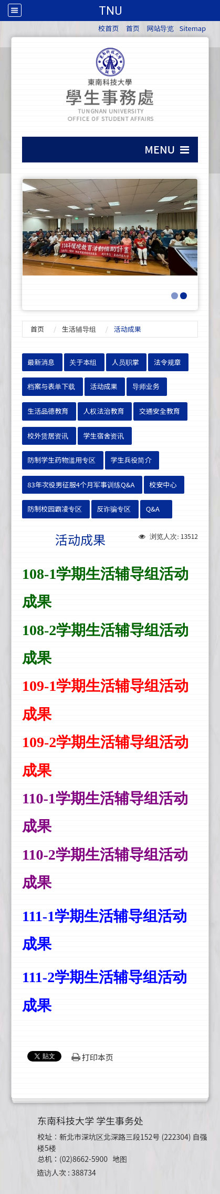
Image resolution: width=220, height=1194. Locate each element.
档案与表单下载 (51, 386)
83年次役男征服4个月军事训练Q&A (80, 484)
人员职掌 (125, 362)
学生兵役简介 (130, 460)
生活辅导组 (79, 329)
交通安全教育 (159, 411)
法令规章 (167, 362)
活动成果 (103, 386)
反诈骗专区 (114, 509)
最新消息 (41, 362)
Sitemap (192, 28)
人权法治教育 (103, 411)
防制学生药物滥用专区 (61, 460)
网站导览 (160, 28)
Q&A (153, 509)
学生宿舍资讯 (103, 436)
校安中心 (163, 484)
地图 (119, 1159)
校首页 (108, 28)
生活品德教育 (47, 411)
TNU (110, 10)
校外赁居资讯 (47, 436)
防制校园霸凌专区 (54, 509)
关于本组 (83, 362)
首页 (133, 28)
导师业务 (146, 386)
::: (93, 27)
